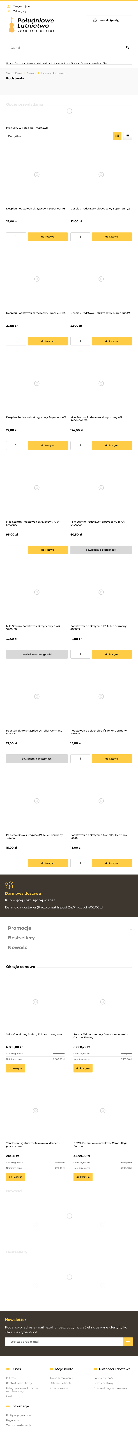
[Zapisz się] (128, 1341)
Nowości (18, 947)
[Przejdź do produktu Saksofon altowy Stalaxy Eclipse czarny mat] (35, 1007)
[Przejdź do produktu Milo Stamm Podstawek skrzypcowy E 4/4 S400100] (37, 592)
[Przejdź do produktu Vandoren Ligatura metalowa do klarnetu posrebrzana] (35, 1115)
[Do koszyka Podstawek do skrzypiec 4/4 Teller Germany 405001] (112, 863)
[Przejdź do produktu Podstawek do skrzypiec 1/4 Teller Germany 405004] (37, 696)
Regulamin (13, 1420)
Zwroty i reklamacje (18, 1425)
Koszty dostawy (103, 1383)
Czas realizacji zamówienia (110, 1388)
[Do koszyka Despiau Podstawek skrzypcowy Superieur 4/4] (48, 445)
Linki (9, 1396)
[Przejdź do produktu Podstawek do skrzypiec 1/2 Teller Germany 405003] (101, 592)
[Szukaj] (127, 48)
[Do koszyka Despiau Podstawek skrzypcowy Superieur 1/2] (112, 236)
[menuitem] (10, 63)
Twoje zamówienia (61, 1378)
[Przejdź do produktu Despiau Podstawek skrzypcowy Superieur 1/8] (37, 175)
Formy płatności (104, 1378)
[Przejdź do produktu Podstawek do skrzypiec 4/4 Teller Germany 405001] (101, 801)
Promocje (19, 928)
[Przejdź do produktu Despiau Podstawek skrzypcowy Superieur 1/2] (101, 175)
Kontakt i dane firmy (19, 1383)
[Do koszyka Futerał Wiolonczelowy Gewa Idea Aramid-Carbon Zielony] (83, 1068)
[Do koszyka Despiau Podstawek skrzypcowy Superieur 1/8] (48, 236)
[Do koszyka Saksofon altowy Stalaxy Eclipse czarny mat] (15, 1068)
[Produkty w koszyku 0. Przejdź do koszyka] (109, 20)
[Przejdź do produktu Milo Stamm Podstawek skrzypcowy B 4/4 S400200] (101, 488)
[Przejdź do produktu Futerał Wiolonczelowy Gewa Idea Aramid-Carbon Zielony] (102, 1007)
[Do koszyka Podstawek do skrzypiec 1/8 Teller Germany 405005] (112, 758)
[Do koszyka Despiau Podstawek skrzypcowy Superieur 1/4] (48, 341)
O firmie (11, 1378)
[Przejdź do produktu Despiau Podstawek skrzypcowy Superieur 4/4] (37, 383)
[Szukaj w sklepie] (66, 47)
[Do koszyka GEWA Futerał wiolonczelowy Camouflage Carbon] (83, 1177)
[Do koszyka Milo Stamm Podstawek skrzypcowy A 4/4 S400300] (48, 550)
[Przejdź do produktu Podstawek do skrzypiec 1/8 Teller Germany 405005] (101, 696)
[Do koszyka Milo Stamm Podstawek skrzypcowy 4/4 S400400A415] (112, 445)
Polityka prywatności (19, 1415)
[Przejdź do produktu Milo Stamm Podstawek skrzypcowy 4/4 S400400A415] (101, 383)
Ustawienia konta (61, 1383)
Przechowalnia (59, 1388)
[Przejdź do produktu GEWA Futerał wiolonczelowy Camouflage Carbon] (102, 1115)
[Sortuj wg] (32, 136)
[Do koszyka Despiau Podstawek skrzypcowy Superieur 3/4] (112, 341)
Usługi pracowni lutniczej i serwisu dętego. (22, 1389)
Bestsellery (21, 938)
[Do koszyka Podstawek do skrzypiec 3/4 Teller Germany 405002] (48, 863)
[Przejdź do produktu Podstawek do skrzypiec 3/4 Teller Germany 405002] (37, 801)
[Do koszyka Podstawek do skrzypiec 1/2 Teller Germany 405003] (112, 654)
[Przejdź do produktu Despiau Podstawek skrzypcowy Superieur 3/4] (101, 279)
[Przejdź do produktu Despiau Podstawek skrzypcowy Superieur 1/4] (37, 279)
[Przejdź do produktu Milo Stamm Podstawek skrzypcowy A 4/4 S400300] (37, 488)
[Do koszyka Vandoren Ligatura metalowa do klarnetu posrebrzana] (15, 1177)
